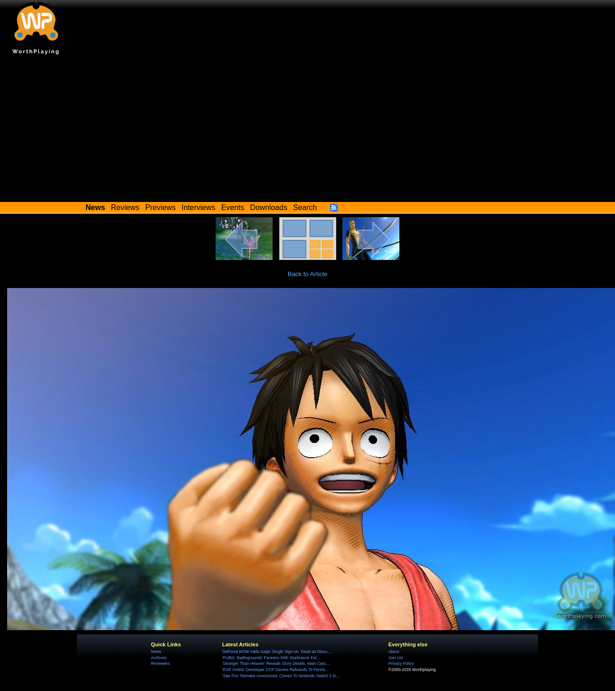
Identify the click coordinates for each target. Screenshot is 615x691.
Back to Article (308, 274)
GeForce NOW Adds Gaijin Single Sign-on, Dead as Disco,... (277, 651)
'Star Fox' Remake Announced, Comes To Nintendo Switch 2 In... (281, 675)
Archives (159, 657)
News (156, 651)
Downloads (268, 207)
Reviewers (160, 663)
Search (305, 207)
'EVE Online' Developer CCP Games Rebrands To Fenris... (275, 669)
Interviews (198, 207)
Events (232, 207)
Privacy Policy (401, 663)
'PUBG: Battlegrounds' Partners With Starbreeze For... (271, 657)
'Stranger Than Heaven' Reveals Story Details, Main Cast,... (276, 663)
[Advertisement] (307, 130)
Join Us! (395, 657)
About (393, 651)
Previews (160, 207)
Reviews (125, 207)
